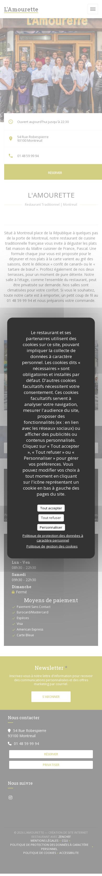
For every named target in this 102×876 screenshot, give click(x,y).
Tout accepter (51, 507)
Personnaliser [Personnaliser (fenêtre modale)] (51, 527)
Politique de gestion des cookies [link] (52, 546)
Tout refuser (51, 517)
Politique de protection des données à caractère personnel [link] (52, 538)
